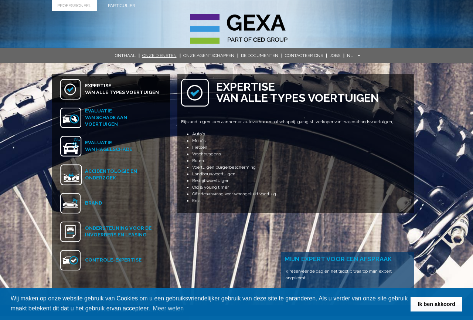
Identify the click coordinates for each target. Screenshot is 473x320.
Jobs (335, 55)
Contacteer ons (304, 55)
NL (353, 55)
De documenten (259, 55)
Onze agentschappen (208, 55)
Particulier (121, 5)
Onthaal (125, 55)
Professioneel (74, 5)
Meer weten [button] (168, 308)
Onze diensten (159, 55)
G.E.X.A (238, 29)
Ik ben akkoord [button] (436, 304)
